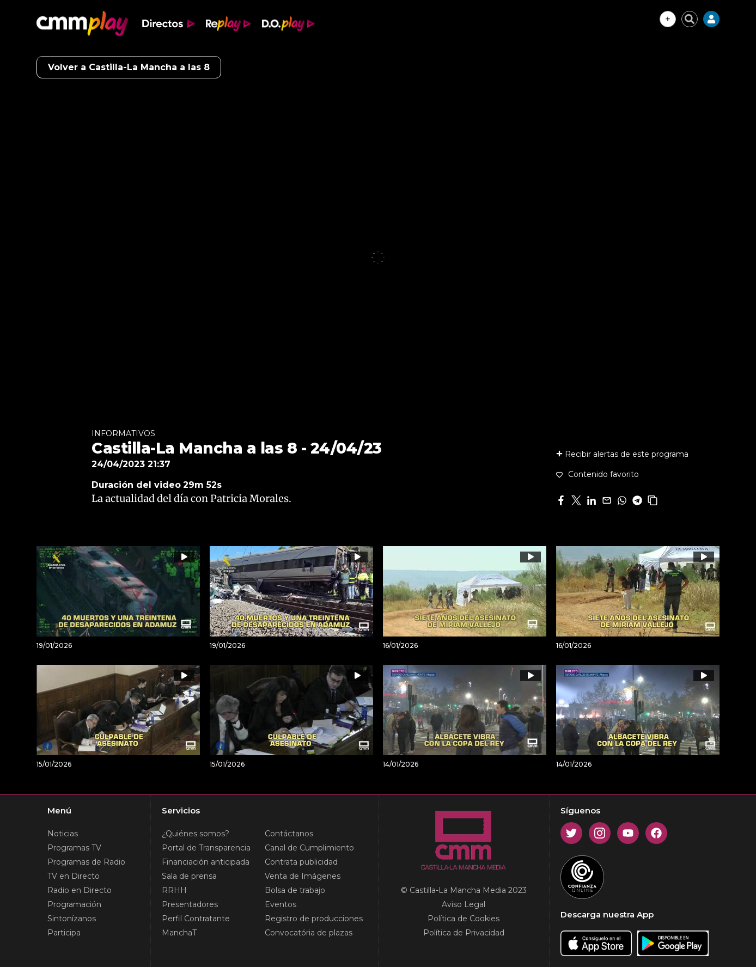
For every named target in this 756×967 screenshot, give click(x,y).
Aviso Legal (463, 904)
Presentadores (190, 904)
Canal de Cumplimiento (309, 848)
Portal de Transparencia (206, 848)
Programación (74, 904)
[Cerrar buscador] (689, 19)
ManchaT (179, 933)
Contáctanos (289, 834)
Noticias (62, 834)
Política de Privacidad (463, 933)
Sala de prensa (189, 876)
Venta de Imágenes (302, 876)
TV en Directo (73, 876)
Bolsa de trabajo (295, 890)
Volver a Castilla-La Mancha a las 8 (129, 67)
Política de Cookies (463, 918)
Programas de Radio (86, 862)
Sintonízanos (71, 918)
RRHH (174, 890)
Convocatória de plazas (308, 933)
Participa (64, 933)
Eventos (280, 904)
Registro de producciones (314, 918)
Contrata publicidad (301, 862)
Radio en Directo (79, 890)
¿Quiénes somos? (195, 834)
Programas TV (74, 848)
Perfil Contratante (196, 918)
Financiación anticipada (205, 862)
